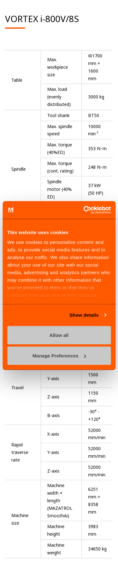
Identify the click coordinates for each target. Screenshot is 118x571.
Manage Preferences (59, 355)
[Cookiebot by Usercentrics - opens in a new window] (84, 210)
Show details (84, 315)
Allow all (59, 335)
